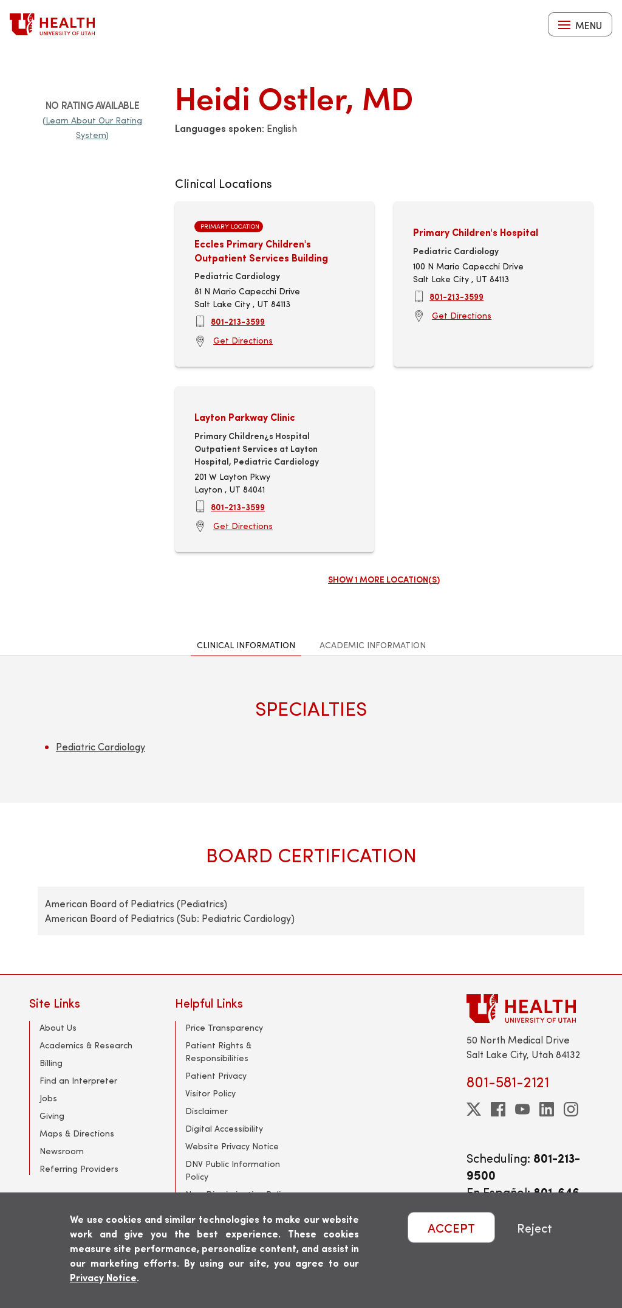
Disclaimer (206, 1110)
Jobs (48, 1098)
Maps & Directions (76, 1133)
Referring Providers (78, 1168)
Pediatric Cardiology (100, 746)
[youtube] (522, 1109)
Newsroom (61, 1151)
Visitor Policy (210, 1093)
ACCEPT (451, 1227)
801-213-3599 (238, 321)
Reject (534, 1227)
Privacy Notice (103, 1277)
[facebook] (498, 1109)
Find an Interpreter (78, 1080)
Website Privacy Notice (232, 1146)
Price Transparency (224, 1027)
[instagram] (571, 1109)
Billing (51, 1062)
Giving (51, 1115)
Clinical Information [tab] (246, 645)
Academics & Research (85, 1045)
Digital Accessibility (224, 1128)
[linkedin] (546, 1109)
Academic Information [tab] (373, 645)
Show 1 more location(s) (384, 579)
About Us (58, 1027)
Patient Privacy (216, 1075)
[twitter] (473, 1109)
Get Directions (243, 340)
